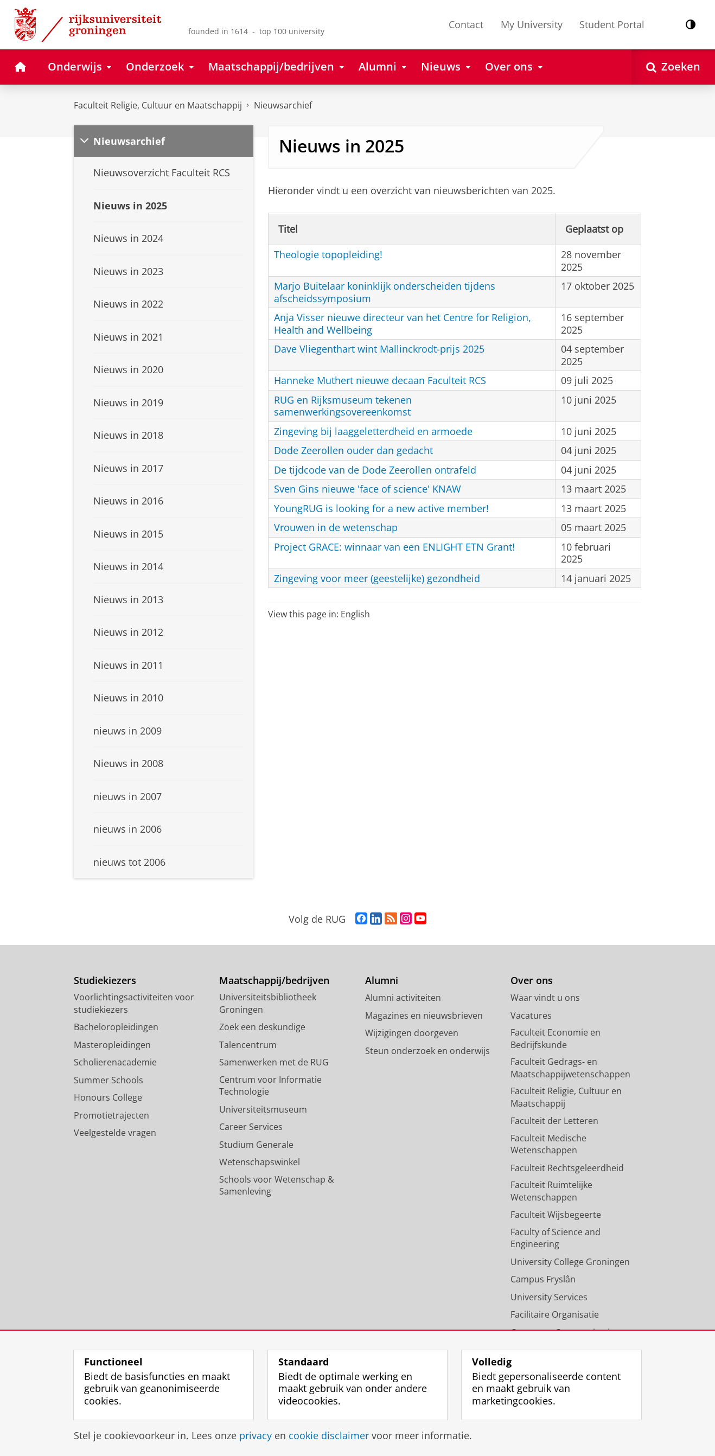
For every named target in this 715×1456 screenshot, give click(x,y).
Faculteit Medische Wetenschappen (548, 1144)
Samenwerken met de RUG (274, 1062)
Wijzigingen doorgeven (411, 1033)
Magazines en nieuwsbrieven (424, 1015)
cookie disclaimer (329, 1435)
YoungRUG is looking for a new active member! (381, 508)
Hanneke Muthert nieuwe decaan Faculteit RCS (380, 380)
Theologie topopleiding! (328, 254)
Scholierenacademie (115, 1062)
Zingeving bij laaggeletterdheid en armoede (373, 431)
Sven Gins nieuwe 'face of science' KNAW (367, 488)
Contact (466, 24)
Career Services (251, 1127)
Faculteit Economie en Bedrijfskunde (555, 1038)
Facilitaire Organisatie (554, 1314)
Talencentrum (248, 1045)
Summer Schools (108, 1080)
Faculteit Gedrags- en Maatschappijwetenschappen (570, 1068)
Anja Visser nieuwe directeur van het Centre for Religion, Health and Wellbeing (402, 323)
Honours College (108, 1097)
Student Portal (611, 24)
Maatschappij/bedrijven (274, 980)
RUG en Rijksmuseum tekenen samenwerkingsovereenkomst (343, 406)
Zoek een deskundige (262, 1027)
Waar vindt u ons (545, 998)
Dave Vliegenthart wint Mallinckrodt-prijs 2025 (379, 348)
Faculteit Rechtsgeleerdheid (567, 1168)
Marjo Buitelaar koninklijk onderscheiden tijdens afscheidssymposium (384, 292)
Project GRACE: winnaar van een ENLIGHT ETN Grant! (394, 546)
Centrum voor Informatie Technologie (270, 1086)
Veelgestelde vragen (115, 1133)
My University (532, 24)
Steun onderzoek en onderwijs (427, 1051)
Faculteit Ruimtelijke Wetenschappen (551, 1191)
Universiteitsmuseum (263, 1109)
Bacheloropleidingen (116, 1027)
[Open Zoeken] (673, 67)
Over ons (531, 980)
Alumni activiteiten (403, 998)
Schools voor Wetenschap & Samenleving (276, 1185)
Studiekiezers (105, 980)
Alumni (381, 980)
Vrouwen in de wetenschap (336, 527)
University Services (549, 1297)
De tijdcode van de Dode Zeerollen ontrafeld (375, 469)
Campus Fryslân (543, 1279)
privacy (255, 1435)
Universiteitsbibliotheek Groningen (267, 1003)
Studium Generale (256, 1145)
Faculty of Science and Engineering (555, 1238)
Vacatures (531, 1015)
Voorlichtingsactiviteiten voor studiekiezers (134, 1003)
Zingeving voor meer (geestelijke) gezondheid (377, 578)
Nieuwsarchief (283, 105)
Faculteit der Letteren (554, 1121)
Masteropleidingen (112, 1045)
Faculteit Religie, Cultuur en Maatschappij (158, 105)
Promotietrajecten (111, 1115)
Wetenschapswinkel (259, 1162)
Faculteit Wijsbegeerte (555, 1215)
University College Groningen (570, 1262)
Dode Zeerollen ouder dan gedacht (353, 450)
